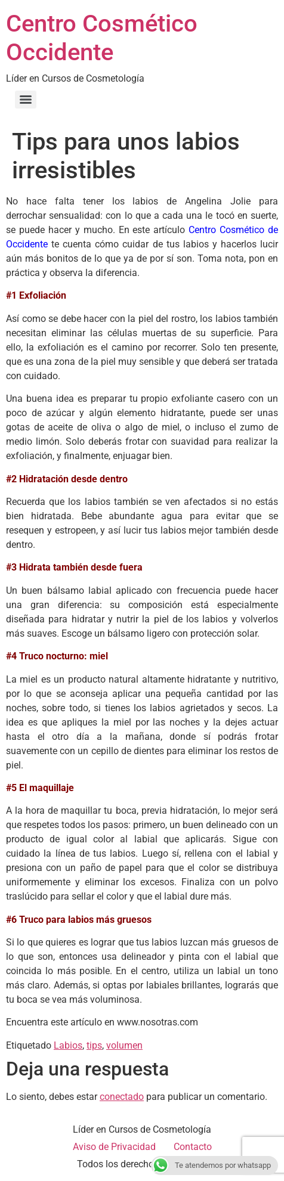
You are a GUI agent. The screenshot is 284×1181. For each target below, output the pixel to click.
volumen (124, 1045)
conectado (122, 1096)
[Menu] (25, 100)
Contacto (193, 1146)
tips (94, 1045)
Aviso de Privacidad (114, 1146)
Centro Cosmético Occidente (101, 38)
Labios (68, 1045)
